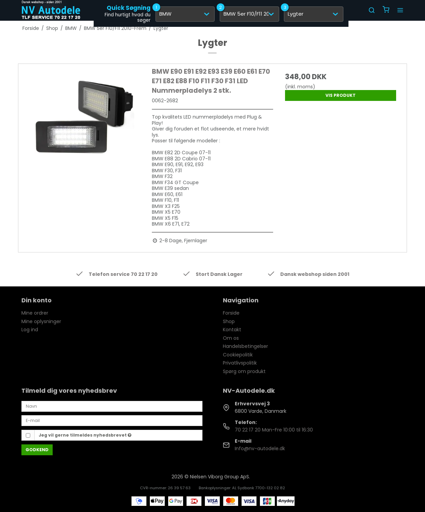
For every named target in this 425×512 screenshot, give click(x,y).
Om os (231, 338)
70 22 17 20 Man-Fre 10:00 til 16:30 (274, 429)
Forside (231, 313)
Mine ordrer (34, 313)
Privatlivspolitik (240, 362)
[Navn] (111, 406)
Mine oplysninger (41, 321)
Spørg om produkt (244, 371)
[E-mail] (111, 420)
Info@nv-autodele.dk (260, 448)
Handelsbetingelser (245, 346)
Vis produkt (340, 95)
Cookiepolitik (238, 354)
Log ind (29, 329)
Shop (229, 321)
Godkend (37, 450)
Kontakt (232, 329)
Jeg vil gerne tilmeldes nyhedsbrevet (85, 435)
